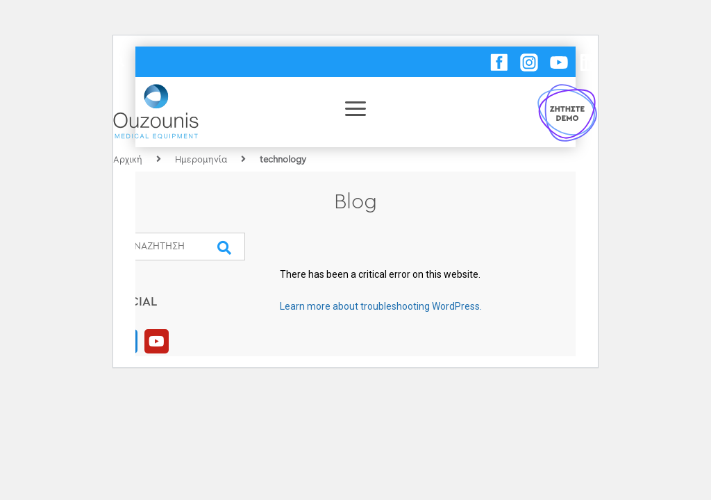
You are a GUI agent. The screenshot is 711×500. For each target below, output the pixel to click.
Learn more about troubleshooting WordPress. (381, 306)
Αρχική (127, 159)
